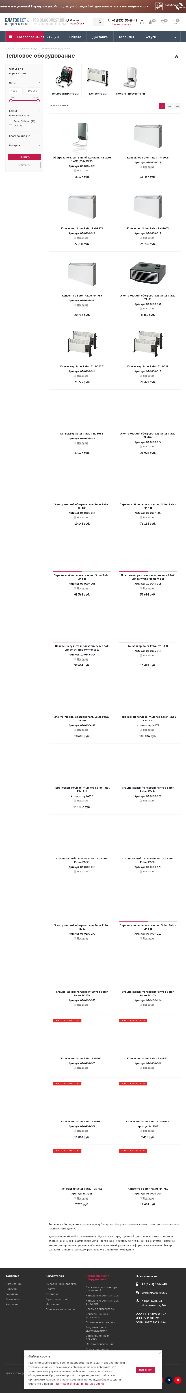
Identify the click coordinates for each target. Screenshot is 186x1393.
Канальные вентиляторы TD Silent (102, 1302)
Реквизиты (12, 1299)
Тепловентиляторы (65, 93)
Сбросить (24, 164)
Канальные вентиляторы (102, 1295)
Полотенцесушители (130, 93)
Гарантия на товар (58, 1299)
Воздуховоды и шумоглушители (96, 1329)
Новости (11, 1289)
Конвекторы (98, 93)
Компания (12, 1276)
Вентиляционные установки (97, 1315)
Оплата (50, 1289)
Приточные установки (100, 1322)
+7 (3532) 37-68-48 (124, 20)
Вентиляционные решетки (97, 1337)
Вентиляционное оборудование (97, 1277)
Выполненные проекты (61, 1284)
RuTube (168, 1380)
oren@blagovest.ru (155, 1292)
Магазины (52, 1304)
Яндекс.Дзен (177, 1380)
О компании (13, 1284)
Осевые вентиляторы (100, 1309)
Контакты (11, 1304)
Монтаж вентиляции (99, 1344)
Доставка (52, 1294)
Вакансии (11, 1294)
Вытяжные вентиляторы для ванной (102, 1288)
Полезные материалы (60, 1309)
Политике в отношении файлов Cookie (79, 1383)
